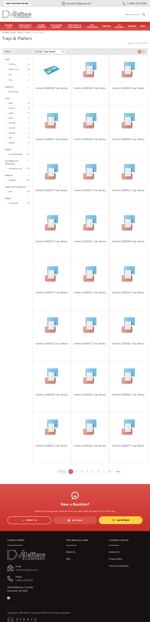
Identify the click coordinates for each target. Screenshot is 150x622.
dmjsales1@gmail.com (27, 569)
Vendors (20, 33)
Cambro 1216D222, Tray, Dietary (90, 445)
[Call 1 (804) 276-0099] (134, 4)
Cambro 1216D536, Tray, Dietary (128, 394)
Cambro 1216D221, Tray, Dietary (51, 445)
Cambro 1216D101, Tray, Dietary (128, 343)
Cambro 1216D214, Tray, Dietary (90, 292)
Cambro (28, 33)
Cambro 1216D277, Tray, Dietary (128, 445)
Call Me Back (120, 520)
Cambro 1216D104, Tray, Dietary (90, 241)
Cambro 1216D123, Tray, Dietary (51, 241)
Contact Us (29, 520)
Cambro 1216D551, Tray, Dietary (128, 190)
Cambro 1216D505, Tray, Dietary (51, 139)
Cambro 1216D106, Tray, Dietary (128, 241)
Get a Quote (75, 520)
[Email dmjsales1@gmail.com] (76, 4)
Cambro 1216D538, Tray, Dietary (51, 394)
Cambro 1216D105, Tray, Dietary (90, 394)
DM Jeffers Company (9, 33)
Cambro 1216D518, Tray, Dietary (51, 88)
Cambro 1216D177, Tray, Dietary (51, 190)
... (103, 471)
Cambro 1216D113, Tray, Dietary (128, 292)
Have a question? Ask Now (17, 3)
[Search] (135, 14)
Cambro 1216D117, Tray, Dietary (90, 343)
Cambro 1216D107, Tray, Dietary (51, 292)
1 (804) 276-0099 (24, 580)
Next (118, 471)
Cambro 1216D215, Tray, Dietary (128, 88)
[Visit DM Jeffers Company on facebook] (8, 597)
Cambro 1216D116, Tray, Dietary (51, 343)
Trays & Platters (38, 33)
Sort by (38, 51)
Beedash (66, 612)
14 (109, 471)
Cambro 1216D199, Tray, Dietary (128, 139)
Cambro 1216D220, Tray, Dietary (90, 88)
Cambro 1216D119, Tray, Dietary (90, 139)
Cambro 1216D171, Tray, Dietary (90, 190)
